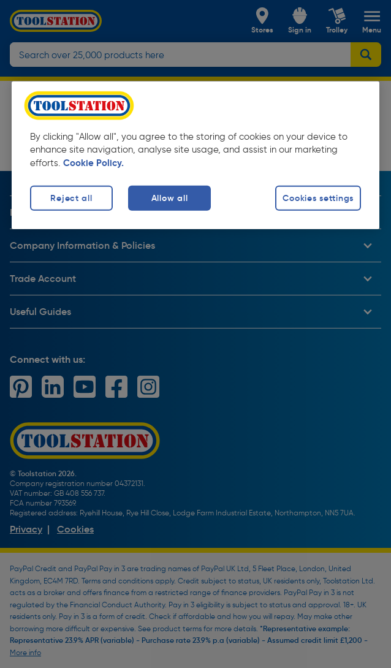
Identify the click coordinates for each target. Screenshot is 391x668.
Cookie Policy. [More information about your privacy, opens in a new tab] (93, 163)
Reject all (71, 197)
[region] (195, 155)
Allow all (169, 197)
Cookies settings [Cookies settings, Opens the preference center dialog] (318, 197)
